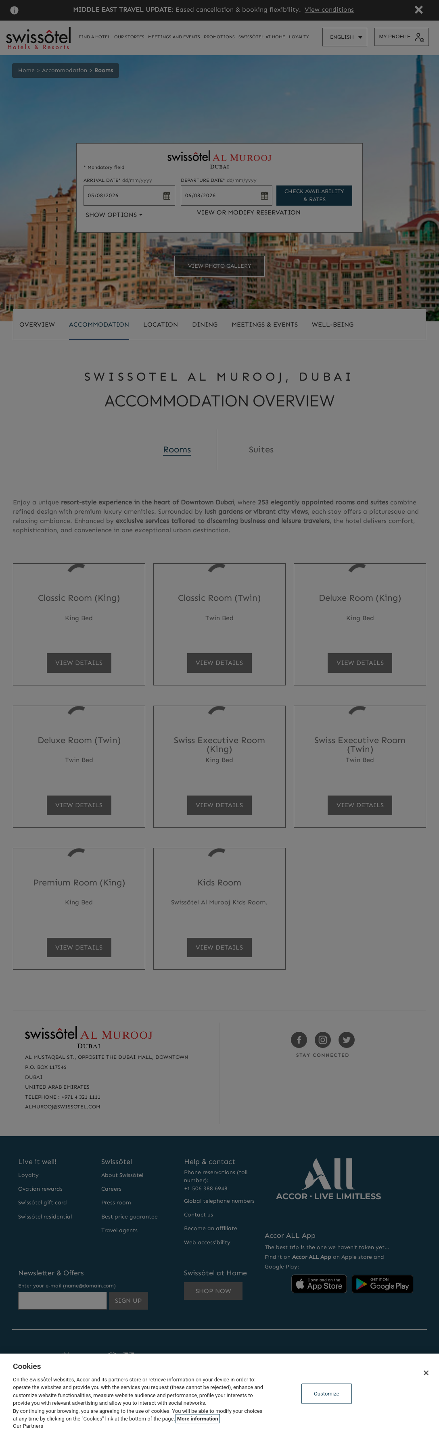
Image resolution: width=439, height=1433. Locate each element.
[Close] (426, 1373)
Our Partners (28, 1426)
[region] (219, 1393)
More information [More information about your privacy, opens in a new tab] (197, 1419)
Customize (326, 1394)
